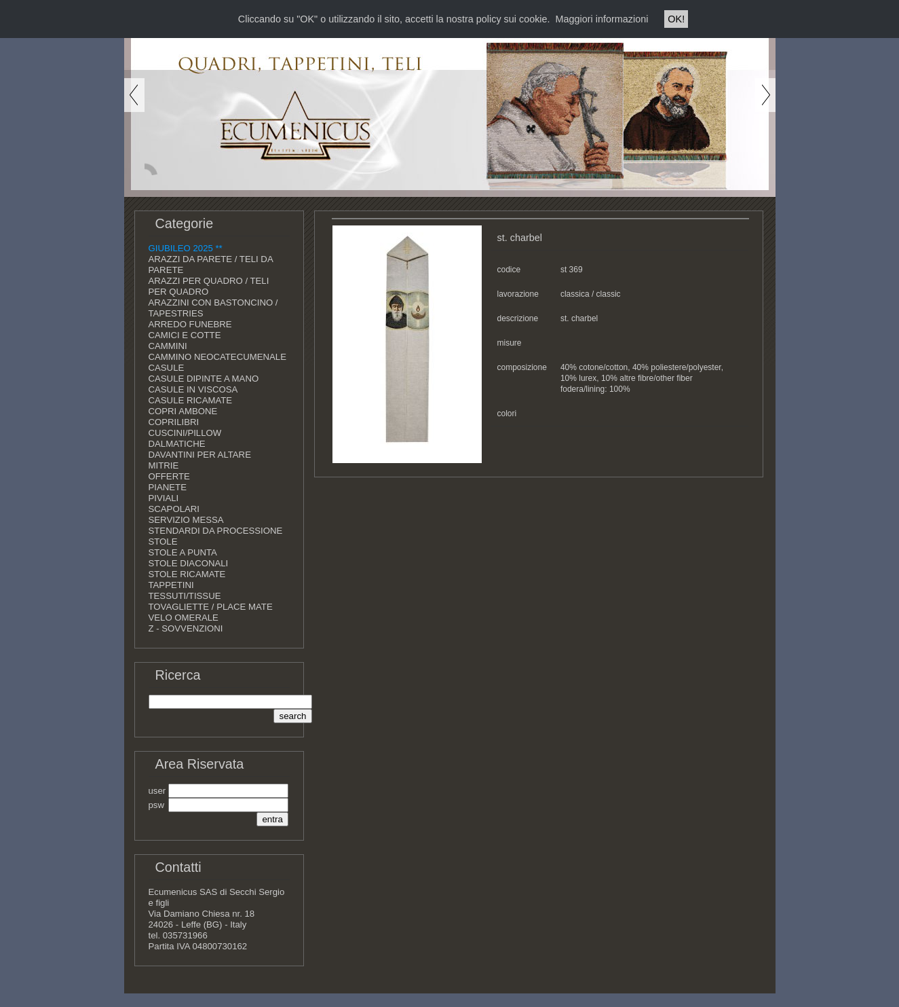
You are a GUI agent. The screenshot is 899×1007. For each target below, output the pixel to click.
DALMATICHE (177, 444)
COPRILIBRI (174, 422)
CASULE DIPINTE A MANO (204, 378)
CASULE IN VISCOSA (193, 389)
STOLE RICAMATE (187, 574)
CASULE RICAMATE (191, 400)
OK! (676, 19)
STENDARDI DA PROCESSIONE (216, 531)
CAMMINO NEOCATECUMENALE (217, 357)
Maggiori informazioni (602, 19)
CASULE (167, 368)
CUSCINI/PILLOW (185, 433)
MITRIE (164, 465)
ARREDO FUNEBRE (190, 324)
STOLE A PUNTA (183, 552)
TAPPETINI (171, 585)
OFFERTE (169, 476)
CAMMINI (168, 346)
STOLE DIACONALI (189, 563)
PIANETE (168, 487)
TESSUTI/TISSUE (185, 596)
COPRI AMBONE (183, 411)
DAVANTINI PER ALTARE (200, 455)
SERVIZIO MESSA (186, 520)
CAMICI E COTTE (185, 335)
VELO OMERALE (183, 617)
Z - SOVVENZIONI (186, 628)
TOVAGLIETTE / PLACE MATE (211, 607)
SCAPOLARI (174, 509)
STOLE (163, 541)
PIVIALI (164, 498)
